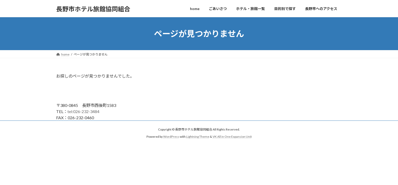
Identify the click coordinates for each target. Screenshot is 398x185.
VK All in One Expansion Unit (232, 137)
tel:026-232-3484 (83, 111)
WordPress (171, 137)
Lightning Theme (197, 137)
